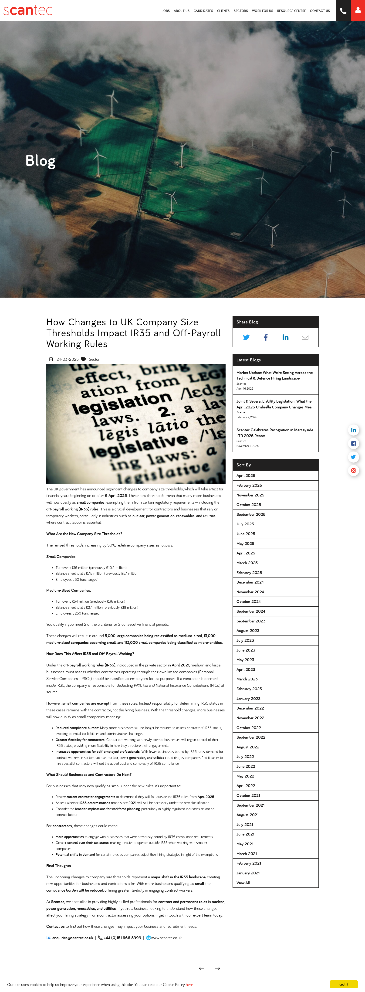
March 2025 (247, 562)
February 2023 (249, 688)
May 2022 (245, 776)
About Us (183, 10)
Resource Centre (292, 10)
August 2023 (248, 630)
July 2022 (245, 756)
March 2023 (247, 679)
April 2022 (246, 785)
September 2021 (250, 805)
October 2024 (249, 601)
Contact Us (321, 10)
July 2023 (245, 640)
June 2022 (246, 766)
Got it (343, 984)
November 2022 (250, 717)
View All (243, 882)
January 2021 (248, 873)
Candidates (205, 10)
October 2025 (249, 504)
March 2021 (247, 853)
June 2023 (246, 650)
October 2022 (249, 727)
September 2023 (251, 621)
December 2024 (250, 582)
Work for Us (263, 10)
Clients (224, 10)
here (189, 984)
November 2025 (250, 495)
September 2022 (251, 737)
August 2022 (248, 747)
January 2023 (248, 698)
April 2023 (246, 669)
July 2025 (245, 524)
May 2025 (245, 543)
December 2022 (250, 708)
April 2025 (246, 553)
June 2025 (246, 533)
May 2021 (245, 843)
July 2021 (245, 824)
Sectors (242, 10)
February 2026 (249, 485)
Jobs (168, 10)
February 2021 (249, 863)
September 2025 (251, 514)
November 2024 (250, 592)
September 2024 (251, 611)
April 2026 (246, 475)
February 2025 (249, 572)
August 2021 (247, 814)
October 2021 (248, 795)
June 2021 (245, 834)
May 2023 (245, 659)
